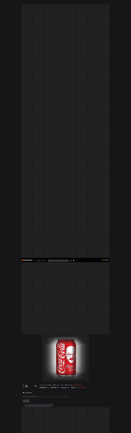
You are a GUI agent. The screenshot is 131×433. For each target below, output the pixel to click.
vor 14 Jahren (43, 219)
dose (72, 222)
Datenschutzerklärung (61, 430)
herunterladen (79, 219)
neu (35, 3)
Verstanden (110, 429)
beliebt (39, 3)
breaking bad (43, 222)
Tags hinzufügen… (82, 222)
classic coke (53, 222)
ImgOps (69, 219)
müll (43, 3)
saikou (49, 219)
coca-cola (64, 222)
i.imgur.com (57, 219)
